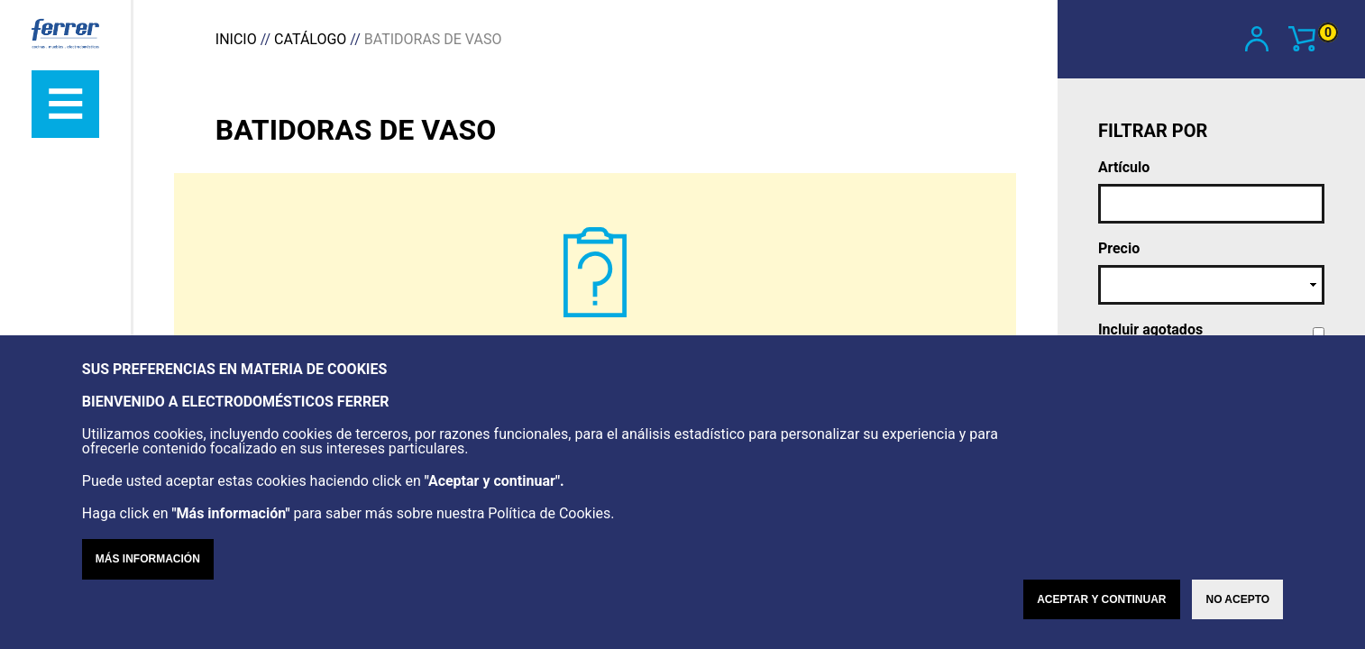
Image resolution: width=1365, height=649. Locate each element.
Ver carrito (1313, 37)
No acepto (1237, 599)
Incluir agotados (1150, 330)
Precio (1119, 249)
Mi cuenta (1257, 38)
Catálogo (310, 39)
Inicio (236, 39)
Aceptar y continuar (1101, 599)
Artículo (1124, 167)
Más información (148, 559)
